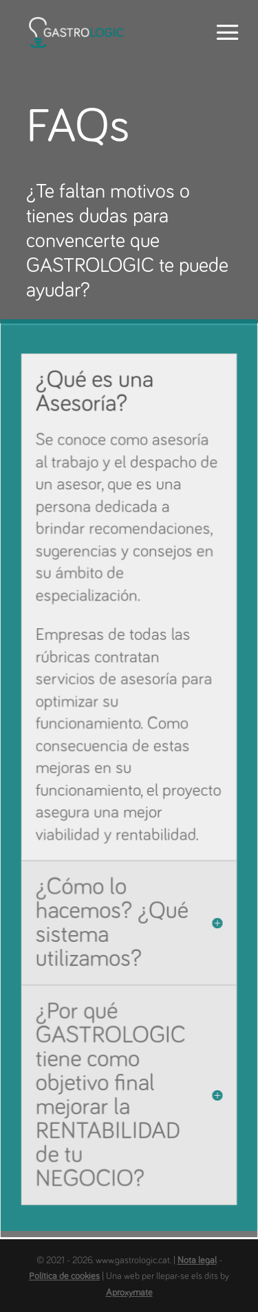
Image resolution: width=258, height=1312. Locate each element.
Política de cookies (64, 1276)
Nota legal (197, 1260)
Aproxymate (129, 1293)
